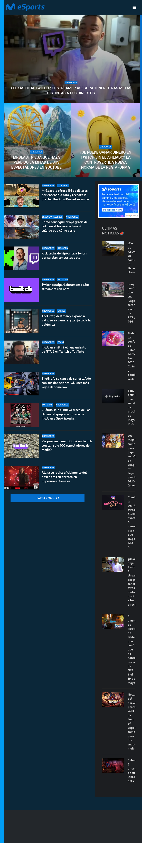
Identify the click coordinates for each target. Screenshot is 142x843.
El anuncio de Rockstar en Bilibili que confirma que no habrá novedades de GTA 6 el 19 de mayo (131, 649)
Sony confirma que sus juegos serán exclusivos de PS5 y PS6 (131, 302)
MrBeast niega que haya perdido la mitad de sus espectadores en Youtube (36, 162)
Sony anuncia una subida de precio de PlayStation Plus (131, 407)
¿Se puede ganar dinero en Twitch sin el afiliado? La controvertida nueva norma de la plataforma (105, 160)
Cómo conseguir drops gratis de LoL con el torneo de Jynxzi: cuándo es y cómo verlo (65, 226)
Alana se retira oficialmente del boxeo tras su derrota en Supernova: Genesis (64, 476)
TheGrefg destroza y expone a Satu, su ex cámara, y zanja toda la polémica (66, 321)
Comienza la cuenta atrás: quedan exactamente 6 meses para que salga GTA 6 (131, 522)
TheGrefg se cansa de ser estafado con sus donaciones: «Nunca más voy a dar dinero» (66, 382)
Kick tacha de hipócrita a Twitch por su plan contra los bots (64, 255)
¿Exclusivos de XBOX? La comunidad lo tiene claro (131, 257)
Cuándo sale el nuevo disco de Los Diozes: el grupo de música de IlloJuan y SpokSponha (66, 414)
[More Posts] (47, 498)
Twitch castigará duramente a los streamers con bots (65, 286)
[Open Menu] (134, 7)
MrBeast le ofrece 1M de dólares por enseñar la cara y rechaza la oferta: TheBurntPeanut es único (65, 194)
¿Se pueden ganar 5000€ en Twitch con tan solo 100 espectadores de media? (67, 445)
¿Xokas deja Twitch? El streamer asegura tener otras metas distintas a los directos (71, 90)
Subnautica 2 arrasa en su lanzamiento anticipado (131, 770)
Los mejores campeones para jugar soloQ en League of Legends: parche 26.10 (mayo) (131, 460)
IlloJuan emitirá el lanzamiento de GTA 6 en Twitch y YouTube (64, 349)
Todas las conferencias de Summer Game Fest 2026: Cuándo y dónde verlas (131, 356)
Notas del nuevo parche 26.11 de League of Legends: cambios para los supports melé (131, 721)
